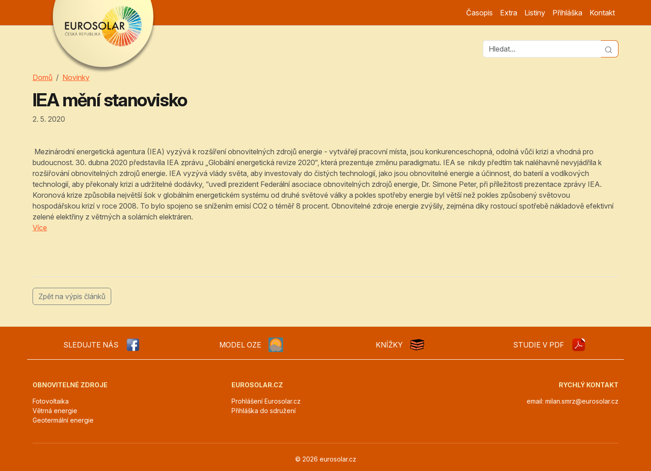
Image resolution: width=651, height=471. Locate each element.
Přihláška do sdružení (263, 410)
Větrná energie (55, 410)
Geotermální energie (63, 420)
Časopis (479, 12)
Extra (508, 12)
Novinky (76, 77)
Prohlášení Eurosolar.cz (266, 401)
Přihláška (567, 12)
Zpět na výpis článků (71, 296)
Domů (42, 77)
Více (40, 227)
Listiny (534, 12)
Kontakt (602, 12)
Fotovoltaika (51, 401)
